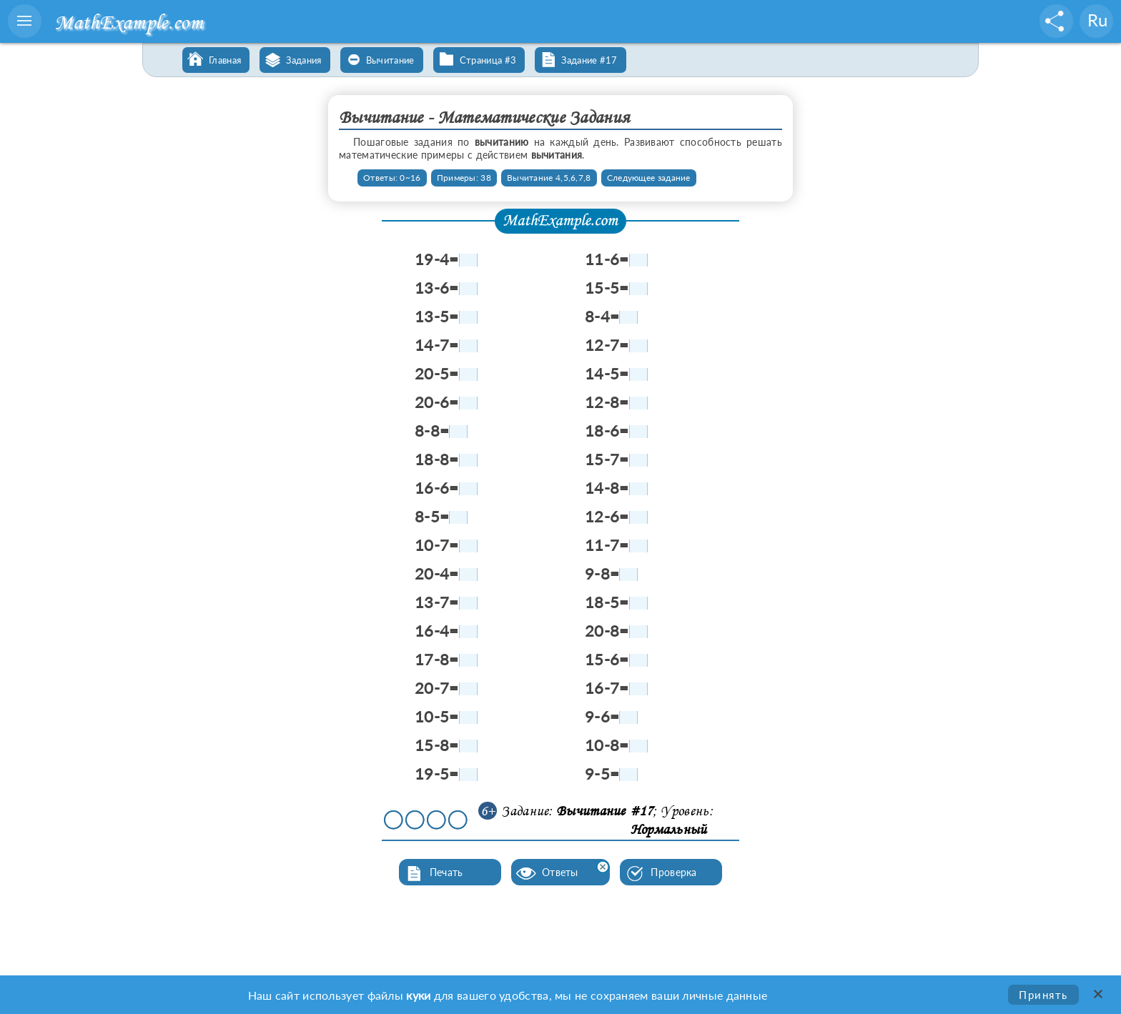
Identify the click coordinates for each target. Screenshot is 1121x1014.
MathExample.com (128, 22)
